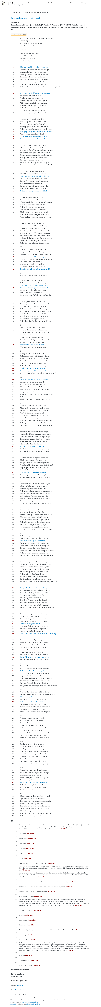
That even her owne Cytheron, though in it (34, 288)
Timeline (50, 3)
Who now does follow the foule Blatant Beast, (34, 67)
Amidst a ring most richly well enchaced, (33, 371)
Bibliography (83, 3)
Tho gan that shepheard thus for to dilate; (33, 588)
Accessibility (13, 1004)
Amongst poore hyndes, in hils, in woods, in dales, (36, 131)
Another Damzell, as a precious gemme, (32, 368)
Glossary (62, 3)
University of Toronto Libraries (30, 1002)
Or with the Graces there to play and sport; (34, 285)
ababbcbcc (20, 985)
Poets (40, 3)
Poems (30, 3)
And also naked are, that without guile (32, 671)
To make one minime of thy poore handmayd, (34, 782)
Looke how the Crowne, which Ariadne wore (34, 379)
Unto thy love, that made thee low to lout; (33, 472)
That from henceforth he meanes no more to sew (35, 93)
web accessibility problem (33, 1004)
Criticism (72, 3)
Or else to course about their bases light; (33, 257)
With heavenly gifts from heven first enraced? (34, 702)
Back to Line (63, 829)
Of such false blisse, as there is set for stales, (34, 136)
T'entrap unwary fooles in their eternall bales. (34, 139)
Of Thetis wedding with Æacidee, (31, 624)
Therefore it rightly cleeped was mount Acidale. (35, 269)
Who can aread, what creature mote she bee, (34, 697)
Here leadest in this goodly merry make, (33, 541)
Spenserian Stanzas (21, 990)
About (95, 3)
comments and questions (20, 998)
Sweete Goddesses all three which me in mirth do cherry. (38, 633)
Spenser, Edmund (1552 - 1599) (25, 17)
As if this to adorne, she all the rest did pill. (33, 191)
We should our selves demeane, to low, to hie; (34, 657)
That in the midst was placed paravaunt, (32, 446)
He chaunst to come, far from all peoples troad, (35, 176)
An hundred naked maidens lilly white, (32, 345)
